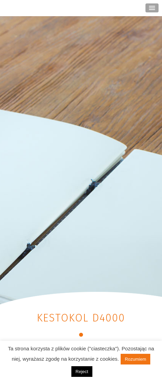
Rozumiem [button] (135, 359)
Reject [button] (81, 371)
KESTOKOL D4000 (81, 317)
